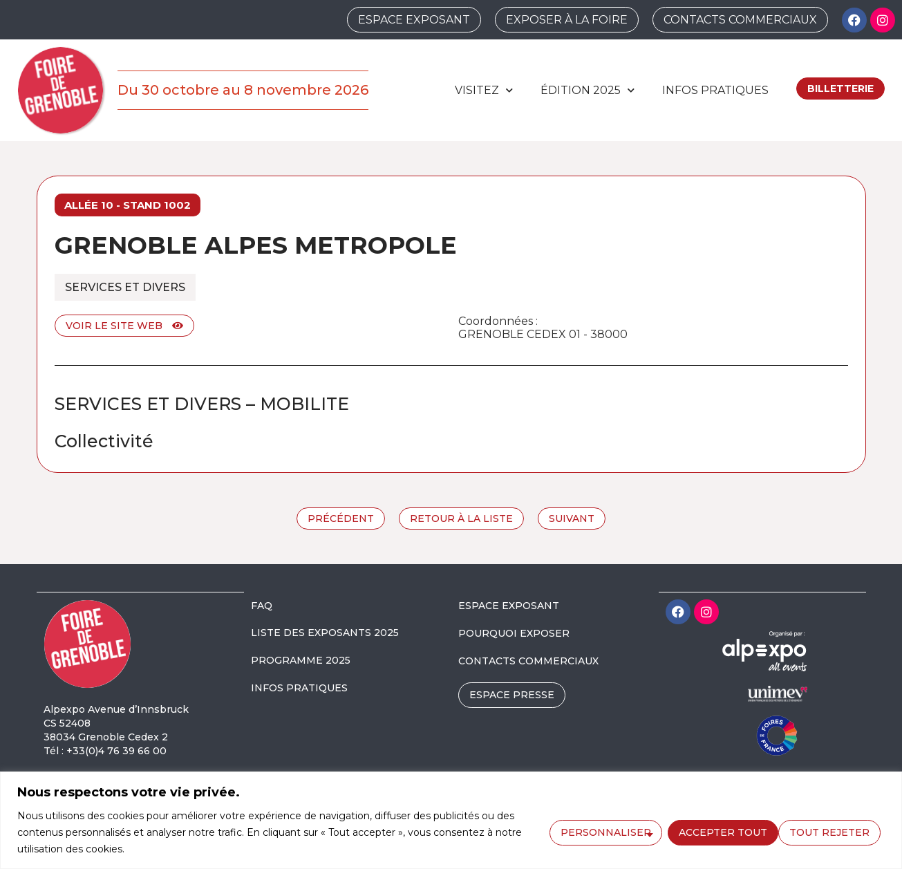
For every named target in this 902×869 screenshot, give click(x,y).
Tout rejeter (717, 831)
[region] (451, 820)
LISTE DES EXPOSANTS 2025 (325, 632)
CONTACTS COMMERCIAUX (528, 661)
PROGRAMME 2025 (300, 660)
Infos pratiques (715, 90)
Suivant (571, 518)
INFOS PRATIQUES (299, 688)
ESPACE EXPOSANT (508, 605)
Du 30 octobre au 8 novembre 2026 (243, 90)
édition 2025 (588, 90)
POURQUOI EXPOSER (514, 633)
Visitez (484, 90)
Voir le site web (124, 325)
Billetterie (840, 88)
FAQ (261, 605)
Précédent (341, 518)
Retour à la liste (461, 518)
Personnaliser (604, 831)
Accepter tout (829, 831)
